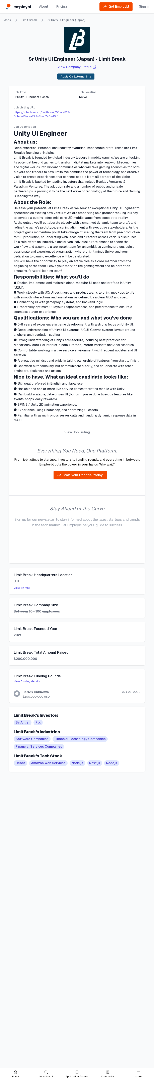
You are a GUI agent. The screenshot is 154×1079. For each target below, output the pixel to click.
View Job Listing (77, 432)
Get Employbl (116, 7)
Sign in (144, 6)
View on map (22, 587)
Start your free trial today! (80, 475)
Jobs (7, 20)
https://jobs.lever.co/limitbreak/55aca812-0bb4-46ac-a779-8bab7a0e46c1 (42, 114)
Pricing (61, 6)
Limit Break (29, 20)
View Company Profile (77, 67)
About (43, 6)
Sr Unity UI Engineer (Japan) (66, 20)
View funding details (27, 681)
